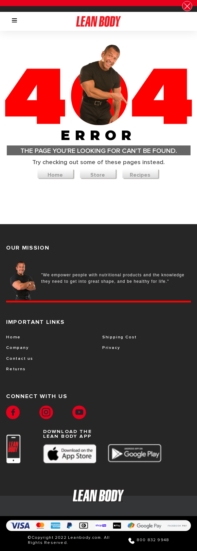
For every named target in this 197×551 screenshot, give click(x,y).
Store (97, 175)
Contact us (19, 359)
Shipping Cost (119, 337)
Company (17, 348)
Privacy (111, 348)
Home (55, 175)
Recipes (140, 175)
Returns (16, 369)
